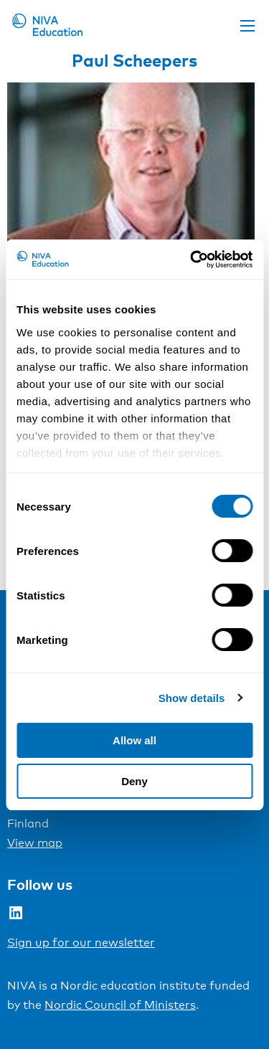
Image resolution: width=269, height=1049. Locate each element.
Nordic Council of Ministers (120, 1005)
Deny (134, 781)
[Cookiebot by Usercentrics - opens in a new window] (192, 259)
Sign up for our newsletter (81, 942)
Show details (192, 698)
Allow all (134, 740)
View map (34, 843)
